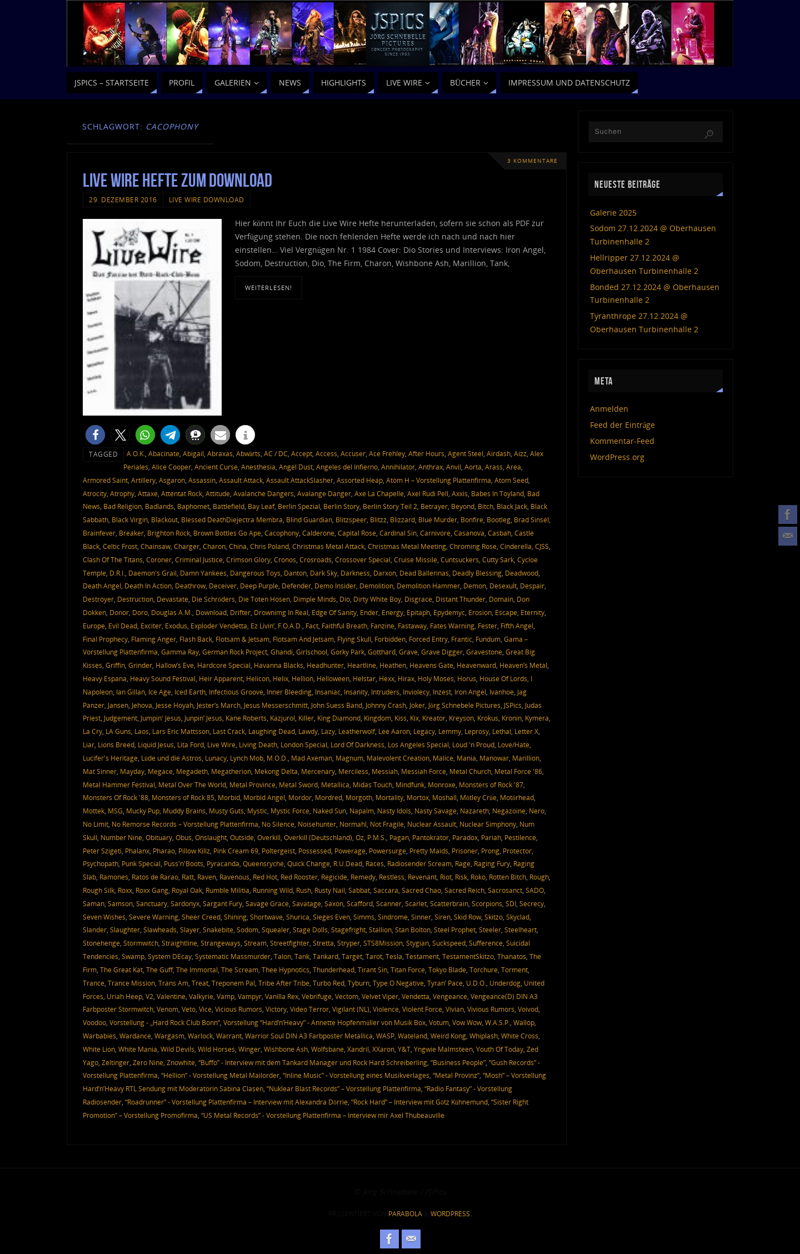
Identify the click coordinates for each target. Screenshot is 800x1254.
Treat (200, 982)
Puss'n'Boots (183, 863)
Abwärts (248, 453)
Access (326, 453)
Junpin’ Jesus (203, 717)
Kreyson (461, 717)
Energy (392, 612)
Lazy (328, 731)
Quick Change (308, 863)
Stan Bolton (413, 929)
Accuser (353, 453)
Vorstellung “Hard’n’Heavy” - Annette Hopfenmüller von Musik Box (324, 1022)
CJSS (542, 546)
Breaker (131, 532)
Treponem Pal (233, 982)
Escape (506, 612)
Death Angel (102, 585)
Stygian (417, 942)
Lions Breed (116, 744)
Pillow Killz (194, 850)
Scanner (389, 903)
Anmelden (609, 408)
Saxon (333, 903)
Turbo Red (328, 982)
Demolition (376, 585)
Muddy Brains (184, 810)
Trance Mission (131, 982)
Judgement (120, 717)
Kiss (400, 717)
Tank (301, 956)
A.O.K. (136, 453)
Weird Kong (448, 1035)
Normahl (353, 824)
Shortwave (266, 916)
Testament (422, 956)
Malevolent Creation (398, 757)
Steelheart (520, 929)
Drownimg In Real (281, 612)
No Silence (278, 824)
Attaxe (148, 493)
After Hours (426, 453)
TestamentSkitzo (468, 956)
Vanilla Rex (281, 996)
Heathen (392, 665)
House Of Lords (503, 678)
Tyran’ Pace (445, 982)
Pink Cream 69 (235, 850)
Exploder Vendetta (219, 625)
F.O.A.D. (290, 625)
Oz (360, 837)
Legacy (424, 731)
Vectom (346, 996)
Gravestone (484, 651)
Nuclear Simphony (487, 824)
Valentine (171, 996)
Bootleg (499, 519)
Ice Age (159, 691)
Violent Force (422, 1009)
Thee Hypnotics (285, 969)
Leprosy (476, 731)
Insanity (356, 691)
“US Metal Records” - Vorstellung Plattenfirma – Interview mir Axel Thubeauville (322, 1115)
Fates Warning (452, 625)
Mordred (328, 797)
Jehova (142, 705)
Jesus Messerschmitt (276, 705)
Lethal (501, 731)
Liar (88, 744)
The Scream (239, 969)
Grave (408, 651)
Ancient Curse (216, 466)
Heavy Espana (105, 678)
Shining (235, 916)
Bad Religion (122, 506)
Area (513, 466)
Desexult (503, 585)
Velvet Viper (380, 996)
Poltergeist (278, 850)
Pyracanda (223, 863)
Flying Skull (354, 639)
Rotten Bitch (507, 876)
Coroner (159, 559)
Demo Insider (335, 585)
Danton (295, 572)
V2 (149, 996)
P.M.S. (376, 837)
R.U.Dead (347, 863)
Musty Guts (226, 810)
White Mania (137, 1049)
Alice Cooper (171, 466)
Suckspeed (449, 942)
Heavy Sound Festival (163, 678)
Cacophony (281, 532)
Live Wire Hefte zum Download (177, 180)
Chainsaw (156, 546)
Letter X (526, 731)
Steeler (490, 929)
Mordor (300, 797)
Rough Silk (98, 890)
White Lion (99, 1049)
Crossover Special (363, 559)
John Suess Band (336, 705)
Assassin (202, 480)
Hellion (302, 678)
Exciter (151, 625)
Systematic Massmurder (233, 956)
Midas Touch (372, 784)
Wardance (135, 1035)
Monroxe (442, 784)
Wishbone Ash (286, 1049)
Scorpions (487, 903)
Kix (414, 717)
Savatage (306, 903)
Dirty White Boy (377, 598)
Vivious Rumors (490, 1009)
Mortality (389, 797)
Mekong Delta (276, 771)
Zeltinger (115, 1062)
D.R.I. (117, 572)
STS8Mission (383, 942)
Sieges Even (331, 916)
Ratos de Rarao (155, 876)
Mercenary (318, 771)
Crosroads (315, 559)
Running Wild (273, 890)
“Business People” (458, 1062)
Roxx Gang (152, 890)
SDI (511, 903)
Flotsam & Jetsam (242, 639)
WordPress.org (617, 457)
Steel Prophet (455, 929)
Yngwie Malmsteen (443, 1049)
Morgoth (359, 797)
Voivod (528, 1009)
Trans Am (173, 982)
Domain (501, 598)
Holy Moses (436, 678)
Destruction (135, 598)
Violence (386, 1009)
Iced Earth (190, 691)
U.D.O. (476, 982)
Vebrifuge (317, 996)
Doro (140, 612)
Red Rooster (299, 876)
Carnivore (435, 532)
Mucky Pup (142, 810)
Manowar (494, 757)
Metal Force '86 (518, 771)
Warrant (229, 1035)
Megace (160, 771)
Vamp (225, 996)
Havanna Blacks (278, 665)
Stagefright (348, 929)
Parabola (405, 1213)
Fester (487, 625)
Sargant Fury (222, 903)
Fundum (488, 639)
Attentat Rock (181, 493)
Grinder (140, 665)
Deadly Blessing (477, 572)
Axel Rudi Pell (427, 493)
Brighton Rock (168, 532)
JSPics (513, 705)
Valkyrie (201, 996)
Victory (276, 1009)
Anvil (453, 466)
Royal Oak (187, 890)
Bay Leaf (261, 506)
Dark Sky (323, 572)
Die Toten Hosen (264, 598)
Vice (205, 1009)
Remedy (363, 876)
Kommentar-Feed (622, 441)
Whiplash (483, 1035)
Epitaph (418, 612)
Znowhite (181, 1062)
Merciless (353, 771)
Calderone (318, 532)
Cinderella (516, 546)
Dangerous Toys (255, 572)
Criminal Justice (199, 559)
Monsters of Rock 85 (183, 797)
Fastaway (412, 625)
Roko (478, 876)
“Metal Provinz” (456, 1075)
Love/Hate (513, 744)
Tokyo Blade (447, 969)
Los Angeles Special (418, 744)
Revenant (422, 876)
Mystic (257, 810)
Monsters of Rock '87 (491, 784)
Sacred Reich (464, 890)
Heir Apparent (221, 678)
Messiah (385, 771)
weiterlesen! (268, 287)
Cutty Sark (498, 559)
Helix (280, 678)
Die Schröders (213, 598)
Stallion (380, 929)
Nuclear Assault (431, 824)
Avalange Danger (324, 493)
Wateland (412, 1035)
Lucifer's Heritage (110, 757)
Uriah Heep (124, 996)
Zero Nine (148, 1062)
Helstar (364, 678)
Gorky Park (347, 651)
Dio (344, 598)
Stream (255, 942)
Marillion (525, 757)
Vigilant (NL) (350, 1009)
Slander (95, 929)
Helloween (333, 678)
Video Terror (309, 1009)
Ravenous (234, 876)
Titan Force (408, 969)
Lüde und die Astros (171, 757)
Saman (93, 903)
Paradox (465, 837)
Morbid (229, 797)
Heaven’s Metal (523, 665)
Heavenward (476, 665)
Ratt (188, 876)
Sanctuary (151, 903)
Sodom (247, 929)
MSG (115, 810)
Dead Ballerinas (424, 572)
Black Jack (512, 506)
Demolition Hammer (428, 585)
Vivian (455, 1009)
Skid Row (467, 916)
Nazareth (474, 810)
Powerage (350, 850)
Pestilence (520, 837)
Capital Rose (357, 532)
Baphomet (193, 506)
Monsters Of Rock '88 (115, 797)
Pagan (399, 837)
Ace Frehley (387, 453)
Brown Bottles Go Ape (227, 532)
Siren (442, 916)
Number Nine (121, 837)
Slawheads (160, 929)
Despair (532, 585)
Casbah (499, 532)
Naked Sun (329, 810)
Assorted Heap (360, 480)
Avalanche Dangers (263, 493)
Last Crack (229, 731)
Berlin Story (341, 506)
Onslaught (211, 837)
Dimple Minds (314, 598)
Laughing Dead (271, 731)
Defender (296, 585)
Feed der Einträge (622, 424)
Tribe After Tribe (283, 982)
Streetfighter (289, 942)
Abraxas (220, 453)
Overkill (269, 837)
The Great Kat (121, 969)
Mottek (93, 810)
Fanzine (382, 625)
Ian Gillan (130, 691)
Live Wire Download (206, 199)
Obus (184, 837)
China (238, 546)
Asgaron (172, 480)
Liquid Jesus (156, 744)
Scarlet (416, 903)
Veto (189, 1009)
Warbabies (99, 1035)
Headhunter (325, 665)
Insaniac (328, 691)
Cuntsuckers (460, 559)
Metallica (335, 784)
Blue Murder (437, 519)
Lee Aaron (394, 731)
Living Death (258, 744)
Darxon (384, 572)
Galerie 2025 (613, 212)
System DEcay (170, 956)
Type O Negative (398, 982)
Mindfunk (410, 784)
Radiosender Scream (419, 863)
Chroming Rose (473, 546)
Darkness (355, 572)
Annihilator (398, 466)
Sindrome (393, 916)
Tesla (394, 956)
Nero (536, 810)
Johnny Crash (386, 705)
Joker (417, 705)
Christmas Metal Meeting (407, 546)
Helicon (257, 678)
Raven (206, 876)
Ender (369, 612)
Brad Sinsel (531, 519)
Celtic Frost (120, 546)
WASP (385, 1035)
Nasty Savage (435, 810)
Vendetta (415, 996)
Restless (391, 876)
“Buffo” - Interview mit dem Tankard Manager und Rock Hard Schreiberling (312, 1062)
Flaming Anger (153, 639)
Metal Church (470, 771)
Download (211, 612)
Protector (517, 850)
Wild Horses (216, 1049)
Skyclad (517, 916)
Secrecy (531, 903)
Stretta (323, 942)
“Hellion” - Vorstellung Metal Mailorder (220, 1075)
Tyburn (358, 982)
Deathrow (190, 585)
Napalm (361, 810)
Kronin (512, 717)
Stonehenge (101, 942)
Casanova (469, 532)
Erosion (480, 612)
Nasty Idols (394, 810)
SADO (535, 890)
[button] (95, 434)
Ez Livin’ (262, 625)
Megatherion (231, 771)
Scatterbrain (449, 903)
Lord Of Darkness (357, 744)
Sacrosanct (505, 890)
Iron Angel (470, 691)
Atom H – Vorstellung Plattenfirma (438, 480)
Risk (461, 876)
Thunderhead (333, 969)
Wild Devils (177, 1049)
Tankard (325, 956)
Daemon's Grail (152, 572)
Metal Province (252, 784)
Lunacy (216, 757)
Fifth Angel (517, 625)
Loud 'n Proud (473, 744)
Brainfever (99, 532)
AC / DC (276, 453)
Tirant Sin (372, 969)
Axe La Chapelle (379, 493)
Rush (303, 890)
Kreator (434, 717)
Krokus (487, 717)
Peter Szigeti (102, 850)
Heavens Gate (431, 665)
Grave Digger (442, 651)
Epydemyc (449, 612)
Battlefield (228, 506)
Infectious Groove (236, 691)
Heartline (361, 665)
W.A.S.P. (497, 1022)
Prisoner (465, 850)
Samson (120, 903)
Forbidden (390, 639)
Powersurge (387, 850)
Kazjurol (282, 717)
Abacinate (163, 453)
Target (352, 956)
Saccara (385, 890)
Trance (93, 982)
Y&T (404, 1049)
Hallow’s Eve (175, 665)
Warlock (200, 1035)
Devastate (172, 598)
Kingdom (377, 717)
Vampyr (250, 996)
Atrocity (95, 493)
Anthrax (430, 466)
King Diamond (339, 717)
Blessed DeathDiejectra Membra (232, 519)
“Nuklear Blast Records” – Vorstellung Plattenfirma (344, 1088)
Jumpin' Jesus (161, 717)
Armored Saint (105, 480)
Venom (167, 1009)
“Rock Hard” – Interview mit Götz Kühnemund (419, 1101)
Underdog (505, 982)
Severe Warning (153, 916)
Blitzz (378, 519)
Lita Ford (190, 744)
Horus (466, 678)
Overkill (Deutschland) (318, 837)
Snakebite (218, 929)
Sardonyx (185, 903)
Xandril (358, 1049)
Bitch (485, 506)
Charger (186, 546)
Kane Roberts (246, 717)
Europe (94, 625)
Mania (466, 757)
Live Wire (221, 744)
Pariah (491, 837)
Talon (282, 956)
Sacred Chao (421, 890)
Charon (214, 546)
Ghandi (282, 651)
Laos (141, 731)
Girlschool (311, 651)
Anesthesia (258, 466)
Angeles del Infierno (347, 466)
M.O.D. (277, 757)
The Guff (159, 969)
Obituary (159, 837)
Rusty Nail (329, 890)
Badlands (159, 506)
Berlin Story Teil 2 (390, 506)
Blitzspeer (351, 519)
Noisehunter (317, 824)
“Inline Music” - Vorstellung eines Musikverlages (356, 1075)
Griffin (115, 665)
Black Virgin (130, 519)
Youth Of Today (499, 1049)
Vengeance (450, 996)
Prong (490, 850)
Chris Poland (269, 546)
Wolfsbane (327, 1049)
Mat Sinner (100, 771)
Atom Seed (511, 480)
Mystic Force (290, 810)
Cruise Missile (415, 559)
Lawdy (308, 731)
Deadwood (521, 572)
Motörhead (517, 797)
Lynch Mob (246, 757)
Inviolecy (416, 691)
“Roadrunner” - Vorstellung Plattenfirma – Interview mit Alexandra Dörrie (236, 1101)
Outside (242, 837)
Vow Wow (467, 1022)
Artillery (143, 480)
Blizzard (402, 519)
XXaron (383, 1049)
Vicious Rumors (238, 1009)
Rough (539, 876)
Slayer (189, 929)
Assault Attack (241, 480)
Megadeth (192, 771)
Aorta (473, 466)
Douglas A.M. (171, 612)
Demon (474, 585)
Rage (463, 863)
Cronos (285, 559)
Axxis (460, 493)
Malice (443, 757)
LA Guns (118, 731)
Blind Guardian (309, 519)
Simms (363, 916)
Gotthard (382, 651)
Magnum (349, 757)
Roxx (125, 890)
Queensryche (263, 863)
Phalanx (137, 850)
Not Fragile (387, 824)
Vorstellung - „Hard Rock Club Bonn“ (164, 1022)
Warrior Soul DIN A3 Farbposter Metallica (309, 1035)
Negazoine (509, 810)
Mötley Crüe (478, 797)
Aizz (520, 453)
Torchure (483, 969)
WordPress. (451, 1213)
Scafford (360, 903)
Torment (514, 969)
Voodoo (94, 1022)
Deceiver (223, 585)
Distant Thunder (461, 598)
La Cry (92, 731)
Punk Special (141, 863)
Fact (312, 625)
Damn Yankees (203, 572)
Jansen (118, 705)
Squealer (275, 929)
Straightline (179, 942)
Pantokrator (430, 837)
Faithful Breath (344, 625)
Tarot (374, 956)
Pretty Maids (428, 850)
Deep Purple (259, 585)
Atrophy (122, 493)
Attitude (218, 493)
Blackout (164, 519)
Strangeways (221, 942)
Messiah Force (423, 771)
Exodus (176, 625)
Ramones (113, 876)
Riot (446, 876)
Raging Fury (492, 863)
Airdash (499, 453)
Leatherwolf (356, 731)
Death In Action (148, 585)
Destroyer (98, 598)
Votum (439, 1022)
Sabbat (359, 890)
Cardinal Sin (398, 532)
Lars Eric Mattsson (180, 731)
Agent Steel (465, 453)
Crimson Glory (248, 559)
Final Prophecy (105, 639)
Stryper (348, 942)
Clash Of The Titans (113, 559)
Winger (249, 1049)
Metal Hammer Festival (119, 784)
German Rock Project (234, 651)
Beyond (462, 506)
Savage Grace (267, 903)
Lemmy (449, 731)
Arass (494, 466)
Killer (306, 717)
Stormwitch (140, 942)
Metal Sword (298, 784)
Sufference (486, 942)
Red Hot (265, 876)
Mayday (132, 771)
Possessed (314, 850)
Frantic (461, 639)
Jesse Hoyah (174, 705)
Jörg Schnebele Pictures (464, 705)
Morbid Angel (264, 797)
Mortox (418, 797)
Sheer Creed (201, 916)
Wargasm (169, 1035)
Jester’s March (219, 705)
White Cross (519, 1035)
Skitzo (493, 916)
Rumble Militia (227, 890)
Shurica (297, 916)
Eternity (532, 612)
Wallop (523, 1022)
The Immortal (197, 969)
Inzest (442, 691)
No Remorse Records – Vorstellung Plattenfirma (185, 824)
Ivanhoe (501, 691)
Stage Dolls (310, 929)
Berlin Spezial (299, 506)
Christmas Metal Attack (328, 546)
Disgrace (418, 598)
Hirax (406, 678)
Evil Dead (122, 625)
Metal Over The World (192, 784)
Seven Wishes (104, 916)
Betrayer (434, 506)
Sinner (421, 916)
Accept (301, 453)
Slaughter (125, 929)
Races (375, 863)
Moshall (444, 797)
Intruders (385, 691)
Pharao (164, 850)
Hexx (386, 678)
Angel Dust (296, 466)
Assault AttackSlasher (299, 480)
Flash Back (195, 639)
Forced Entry (428, 639)
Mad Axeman (311, 757)
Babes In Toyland (497, 493)
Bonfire (472, 519)
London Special (304, 744)
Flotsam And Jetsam (303, 639)
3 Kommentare (532, 160)
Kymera (537, 717)
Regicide (334, 876)
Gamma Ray (180, 651)
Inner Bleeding (289, 691)
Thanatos (511, 956)
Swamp (133, 956)
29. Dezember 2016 (123, 199)
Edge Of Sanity (334, 612)
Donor (119, 612)
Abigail (193, 453)
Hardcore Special (224, 665)
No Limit (95, 824)
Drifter (240, 612)
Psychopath (100, 863)
